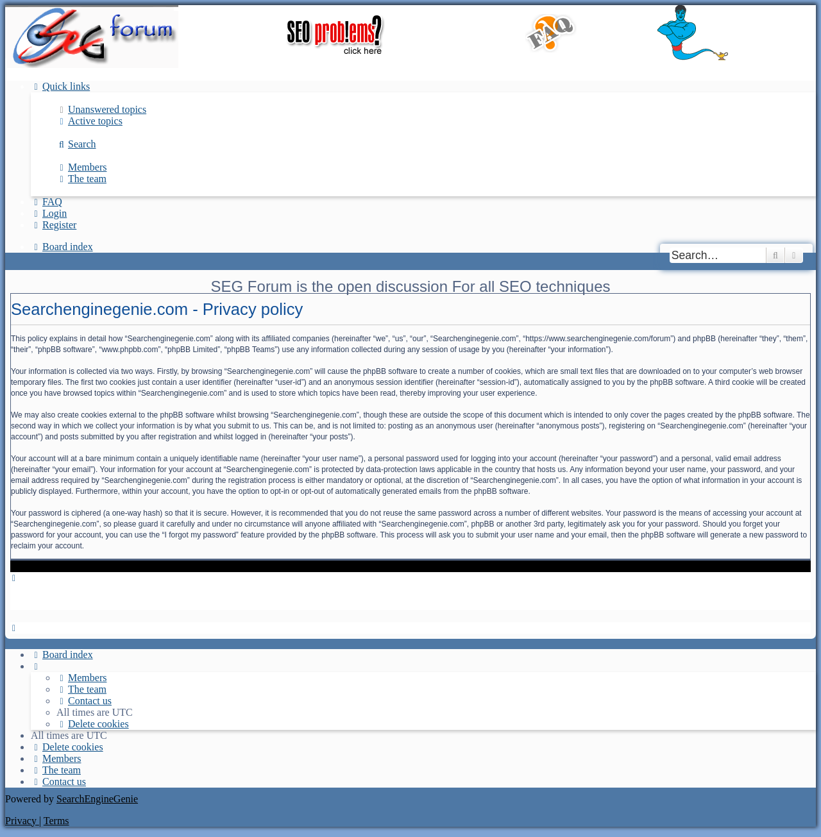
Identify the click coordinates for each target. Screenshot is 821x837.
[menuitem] (101, 109)
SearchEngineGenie (97, 798)
